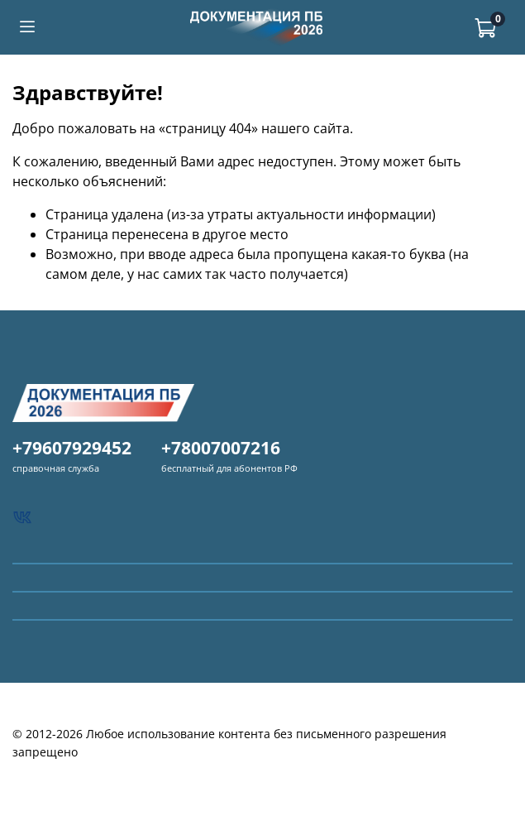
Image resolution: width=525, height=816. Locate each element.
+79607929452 (71, 447)
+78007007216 (220, 447)
